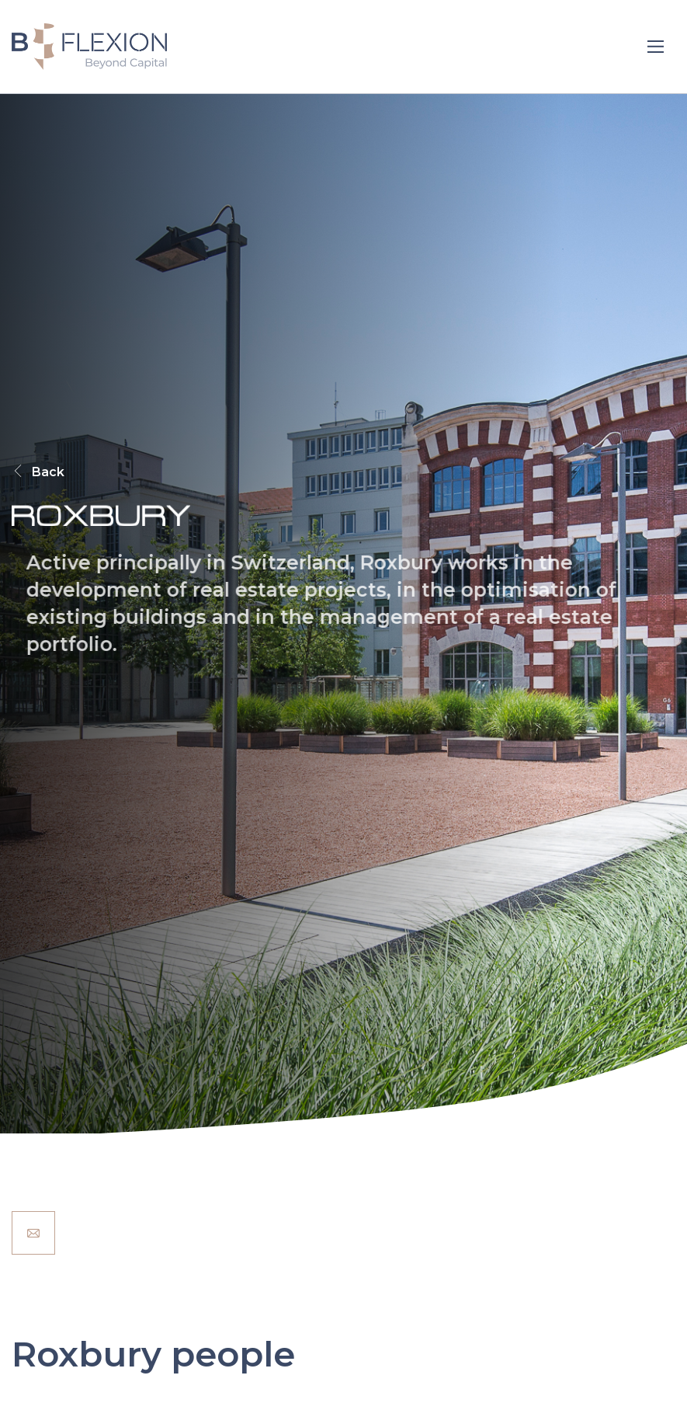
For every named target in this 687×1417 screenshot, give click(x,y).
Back (38, 472)
